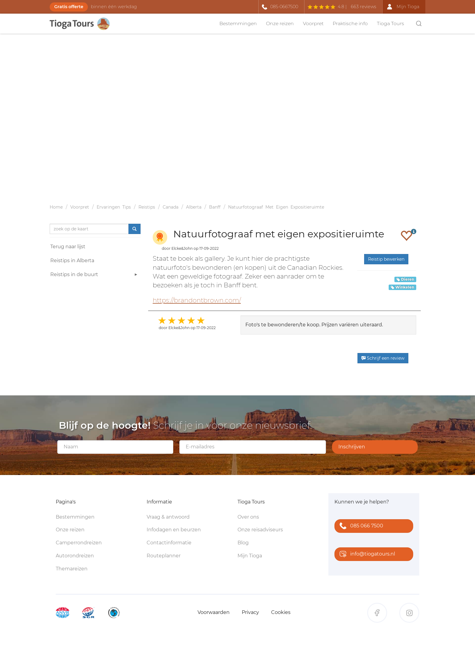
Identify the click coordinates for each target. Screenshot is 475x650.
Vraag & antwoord (168, 517)
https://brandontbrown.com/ (197, 300)
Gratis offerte (68, 6)
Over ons (248, 517)
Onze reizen (280, 23)
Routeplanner (164, 556)
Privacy (250, 612)
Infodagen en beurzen (174, 530)
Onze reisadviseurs (260, 530)
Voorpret (313, 23)
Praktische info (350, 23)
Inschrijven (351, 447)
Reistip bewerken (386, 259)
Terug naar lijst (67, 246)
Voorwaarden (214, 612)
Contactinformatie (169, 543)
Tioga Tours (390, 23)
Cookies (281, 612)
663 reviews (363, 6)
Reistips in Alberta (72, 260)
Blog (243, 543)
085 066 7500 (360, 526)
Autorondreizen (75, 556)
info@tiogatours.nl (366, 554)
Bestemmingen (238, 23)
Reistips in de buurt (94, 275)
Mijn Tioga (250, 556)
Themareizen (72, 569)
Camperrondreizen (79, 543)
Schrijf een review (382, 358)
